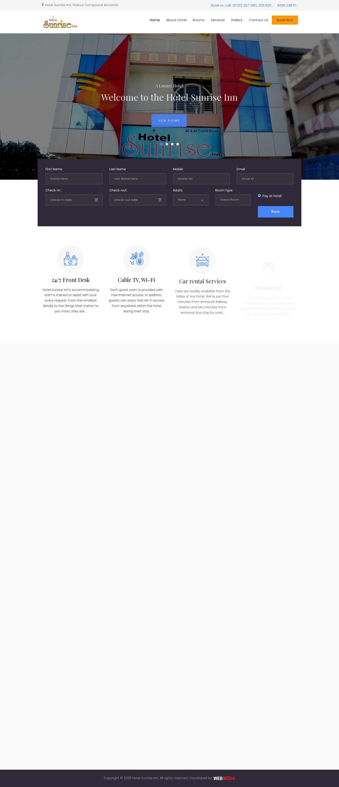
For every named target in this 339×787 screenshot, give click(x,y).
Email (241, 169)
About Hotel (176, 20)
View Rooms (169, 124)
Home (155, 20)
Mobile (178, 169)
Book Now (285, 20)
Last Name (117, 169)
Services (218, 20)
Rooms (198, 20)
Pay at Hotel (271, 196)
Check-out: (118, 190)
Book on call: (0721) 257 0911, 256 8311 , (242, 5)
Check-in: (53, 190)
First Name (54, 169)
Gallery (237, 20)
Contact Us (258, 20)
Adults (178, 190)
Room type (224, 190)
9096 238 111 (286, 5)
